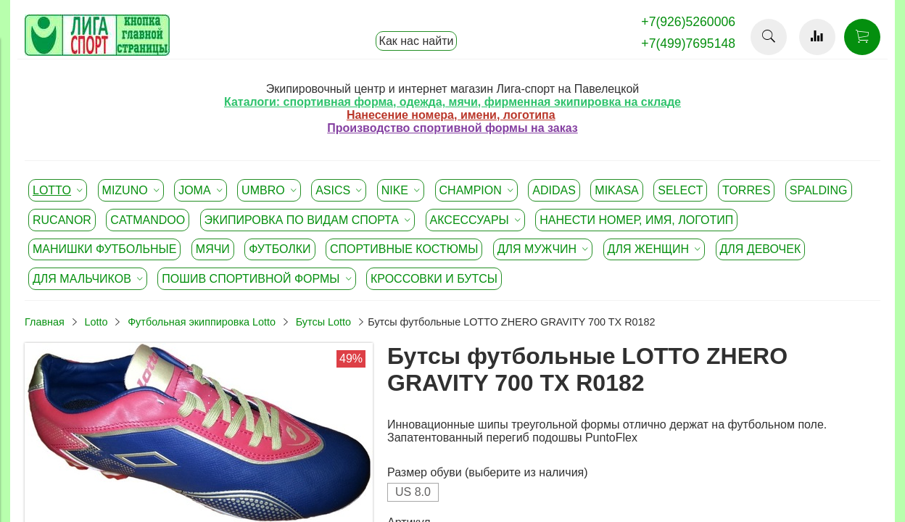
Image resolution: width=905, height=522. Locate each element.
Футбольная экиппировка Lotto (202, 322)
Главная (45, 322)
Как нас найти (416, 41)
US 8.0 (413, 492)
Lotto (95, 322)
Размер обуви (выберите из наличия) (487, 472)
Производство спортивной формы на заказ (452, 128)
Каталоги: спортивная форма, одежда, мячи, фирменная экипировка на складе (452, 102)
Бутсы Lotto (323, 322)
